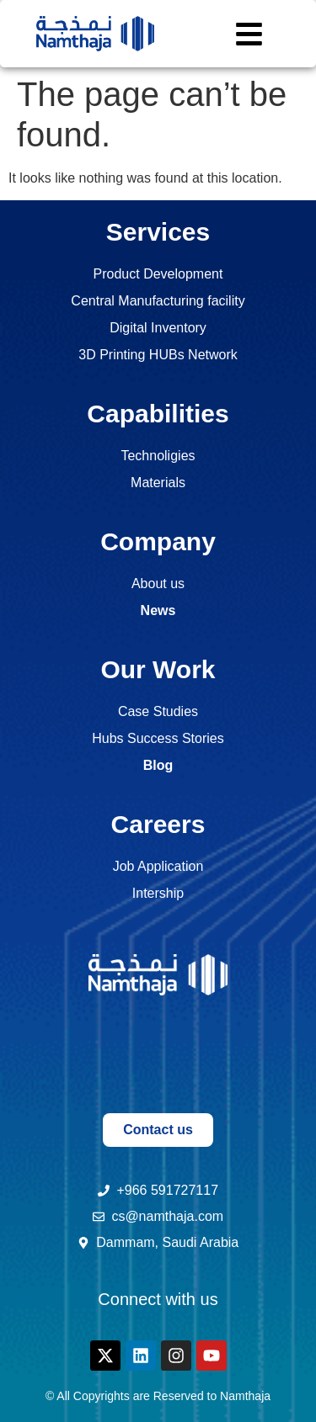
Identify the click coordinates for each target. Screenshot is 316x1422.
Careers (158, 824)
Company (158, 541)
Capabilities (157, 413)
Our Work (157, 669)
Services (158, 232)
